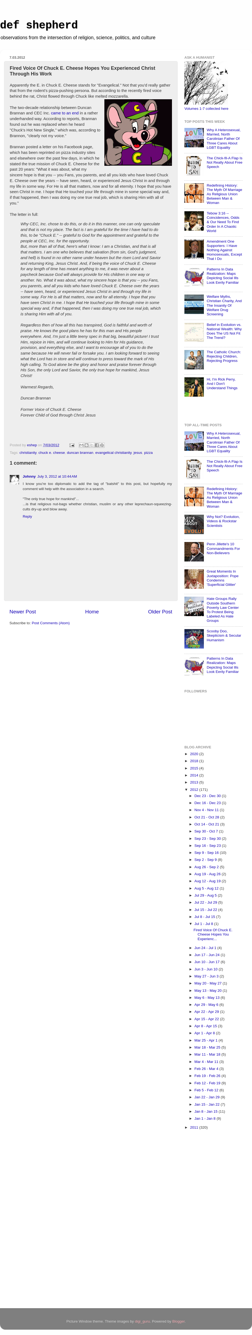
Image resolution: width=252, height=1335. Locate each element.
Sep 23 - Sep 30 (208, 839)
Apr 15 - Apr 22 (207, 1019)
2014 (194, 775)
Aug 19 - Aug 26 (208, 874)
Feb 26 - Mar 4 (206, 1069)
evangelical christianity (113, 453)
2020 (194, 754)
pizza (148, 453)
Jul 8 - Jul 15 (205, 917)
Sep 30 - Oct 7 (206, 831)
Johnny (29, 476)
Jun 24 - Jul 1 (205, 948)
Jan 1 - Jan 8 (205, 1118)
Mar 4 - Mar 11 (206, 1062)
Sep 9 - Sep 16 (207, 853)
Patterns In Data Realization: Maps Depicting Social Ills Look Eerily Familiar (223, 276)
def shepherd (39, 25)
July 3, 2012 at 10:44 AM (57, 476)
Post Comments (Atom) (51, 623)
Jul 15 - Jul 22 (206, 910)
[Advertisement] (206, 1220)
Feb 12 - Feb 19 (207, 1083)
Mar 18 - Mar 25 (207, 1047)
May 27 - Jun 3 (207, 976)
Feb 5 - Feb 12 (206, 1090)
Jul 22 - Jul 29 (206, 902)
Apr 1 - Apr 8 (205, 1033)
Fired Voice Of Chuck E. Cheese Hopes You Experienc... (213, 934)
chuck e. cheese (51, 453)
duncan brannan (80, 453)
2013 (194, 782)
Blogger (178, 1321)
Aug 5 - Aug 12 (207, 888)
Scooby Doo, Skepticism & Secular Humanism (224, 635)
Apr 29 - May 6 (206, 1005)
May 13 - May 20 (208, 991)
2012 (194, 790)
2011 (194, 1127)
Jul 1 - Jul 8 (204, 924)
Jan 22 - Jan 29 (207, 1097)
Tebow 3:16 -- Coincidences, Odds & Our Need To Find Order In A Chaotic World (223, 222)
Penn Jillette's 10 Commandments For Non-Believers (223, 548)
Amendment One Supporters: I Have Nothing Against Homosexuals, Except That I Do (224, 250)
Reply (27, 516)
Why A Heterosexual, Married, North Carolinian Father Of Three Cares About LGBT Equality (223, 139)
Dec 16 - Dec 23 (208, 803)
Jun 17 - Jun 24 (207, 955)
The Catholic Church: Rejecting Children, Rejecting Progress (224, 356)
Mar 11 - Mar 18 (207, 1054)
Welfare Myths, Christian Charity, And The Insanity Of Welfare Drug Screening (224, 305)
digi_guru (142, 1321)
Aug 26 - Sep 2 (207, 867)
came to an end (65, 113)
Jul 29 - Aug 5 (206, 895)
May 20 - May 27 (208, 983)
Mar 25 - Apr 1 (206, 1040)
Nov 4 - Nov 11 (207, 810)
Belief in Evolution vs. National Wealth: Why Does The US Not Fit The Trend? (224, 331)
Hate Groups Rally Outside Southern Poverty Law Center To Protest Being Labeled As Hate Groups (223, 610)
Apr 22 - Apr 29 (207, 1012)
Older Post (160, 611)
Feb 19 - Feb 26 (207, 1076)
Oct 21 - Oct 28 (207, 817)
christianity (28, 453)
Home (92, 611)
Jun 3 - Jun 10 (206, 969)
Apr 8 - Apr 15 (206, 1026)
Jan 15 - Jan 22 (207, 1104)
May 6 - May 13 (207, 998)
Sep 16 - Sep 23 (208, 846)
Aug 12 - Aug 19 (208, 881)
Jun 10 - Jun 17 (207, 962)
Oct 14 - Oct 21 (207, 824)
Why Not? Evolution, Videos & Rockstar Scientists (223, 521)
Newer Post (22, 611)
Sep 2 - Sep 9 (206, 860)
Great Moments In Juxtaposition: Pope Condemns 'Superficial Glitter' (222, 578)
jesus (138, 453)
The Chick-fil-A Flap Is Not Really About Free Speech (224, 162)
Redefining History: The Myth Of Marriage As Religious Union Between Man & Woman (224, 194)
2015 (194, 768)
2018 (194, 761)
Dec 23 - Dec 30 (208, 796)
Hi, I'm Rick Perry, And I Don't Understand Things (222, 383)
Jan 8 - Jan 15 (206, 1111)
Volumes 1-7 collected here (206, 109)
